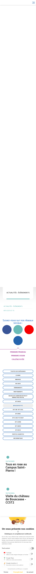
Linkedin (18, 340)
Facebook (7, 329)
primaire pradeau (18, 351)
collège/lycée (18, 359)
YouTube (29, 329)
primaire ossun (18, 355)
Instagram (18, 329)
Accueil (12, 2)
